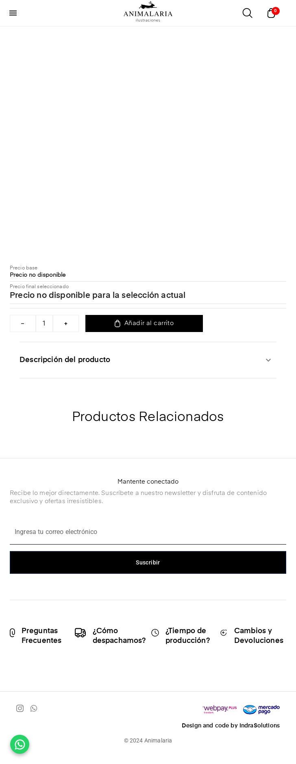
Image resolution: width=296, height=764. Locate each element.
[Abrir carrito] (273, 13)
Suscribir (148, 562)
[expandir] (268, 360)
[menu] (13, 13)
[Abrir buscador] (247, 13)
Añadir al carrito (144, 323)
